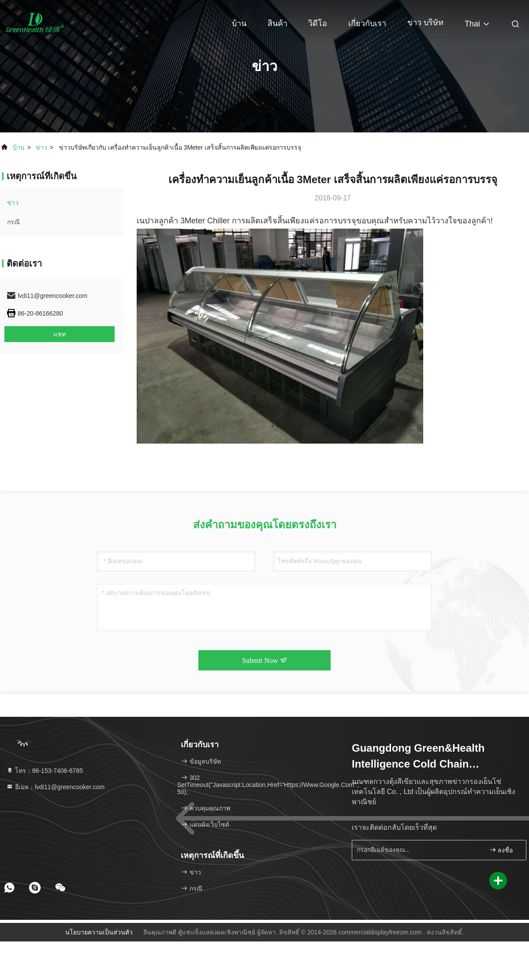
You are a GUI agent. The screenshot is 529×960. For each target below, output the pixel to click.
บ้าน (239, 23)
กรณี (13, 222)
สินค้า (277, 23)
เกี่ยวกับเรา (367, 23)
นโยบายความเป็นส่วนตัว (99, 932)
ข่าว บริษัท (425, 22)
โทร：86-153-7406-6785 (44, 770)
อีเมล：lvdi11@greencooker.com (55, 787)
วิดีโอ (317, 23)
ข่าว (41, 147)
